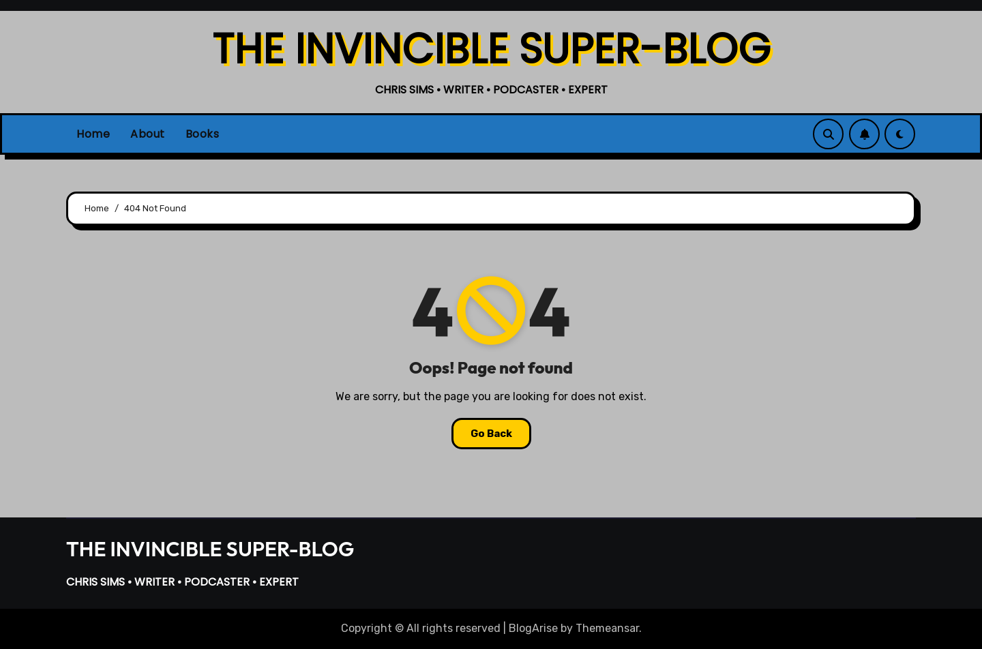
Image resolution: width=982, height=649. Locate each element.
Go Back (491, 433)
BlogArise (533, 628)
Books (202, 134)
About (147, 134)
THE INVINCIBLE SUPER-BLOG (491, 49)
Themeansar (607, 628)
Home (93, 134)
